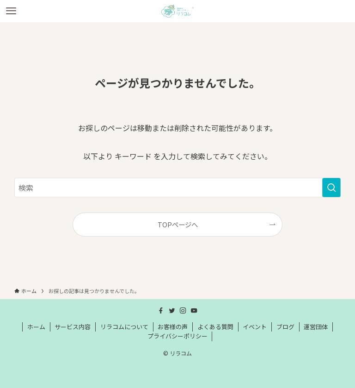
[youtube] (194, 311)
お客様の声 (173, 326)
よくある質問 (215, 326)
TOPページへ (178, 224)
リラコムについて (124, 326)
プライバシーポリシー (177, 336)
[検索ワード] (177, 187)
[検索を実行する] (331, 187)
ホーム (36, 326)
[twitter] (172, 311)
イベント (255, 326)
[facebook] (161, 311)
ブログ (285, 326)
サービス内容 (73, 326)
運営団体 (316, 326)
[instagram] (183, 311)
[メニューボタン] (11, 11)
